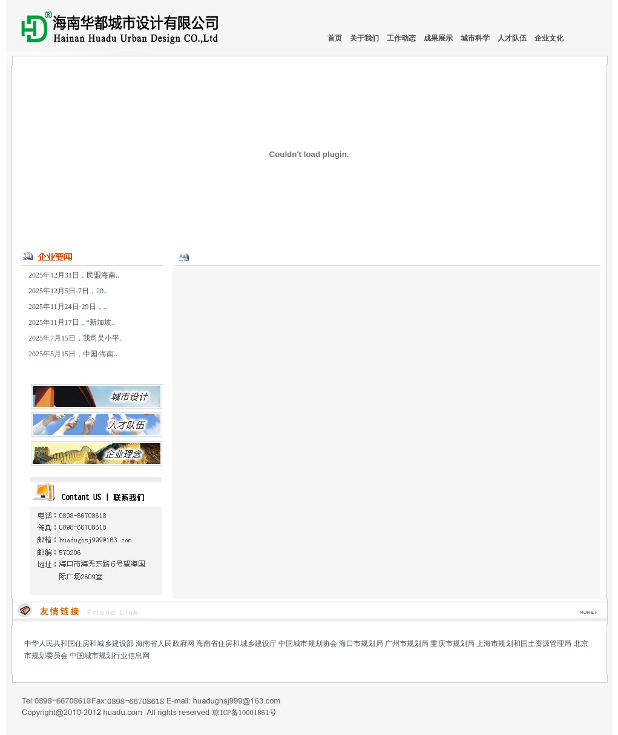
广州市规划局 (407, 643)
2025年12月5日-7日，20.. (67, 291)
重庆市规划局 (452, 643)
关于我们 (365, 38)
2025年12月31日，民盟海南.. (73, 275)
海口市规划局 (361, 643)
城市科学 (476, 38)
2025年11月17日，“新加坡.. (71, 322)
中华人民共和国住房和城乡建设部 (79, 643)
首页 (334, 38)
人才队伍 (513, 38)
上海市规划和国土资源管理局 (523, 643)
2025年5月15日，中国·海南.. (72, 354)
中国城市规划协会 (307, 643)
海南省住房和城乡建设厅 (236, 643)
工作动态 (402, 38)
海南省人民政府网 (165, 643)
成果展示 (439, 38)
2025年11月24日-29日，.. (67, 306)
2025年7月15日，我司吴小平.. (75, 338)
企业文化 (549, 38)
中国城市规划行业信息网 (110, 655)
